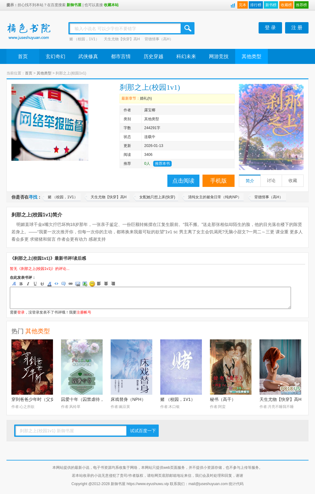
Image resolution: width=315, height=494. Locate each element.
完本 (242, 5)
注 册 (296, 27)
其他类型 (251, 56)
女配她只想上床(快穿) (157, 197)
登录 (21, 312)
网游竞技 (219, 56)
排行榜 (255, 5)
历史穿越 (153, 56)
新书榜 (270, 5)
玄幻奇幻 (55, 56)
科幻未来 (186, 56)
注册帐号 (83, 312)
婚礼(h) (146, 98)
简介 (250, 181)
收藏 (292, 180)
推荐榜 (301, 5)
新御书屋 (74, 5)
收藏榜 (286, 5)
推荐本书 (162, 163)
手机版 (218, 181)
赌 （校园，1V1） (84, 39)
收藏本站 (111, 5)
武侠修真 (88, 56)
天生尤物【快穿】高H (122, 39)
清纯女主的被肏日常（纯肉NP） (214, 197)
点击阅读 (183, 181)
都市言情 (121, 56)
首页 (23, 56)
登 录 (270, 27)
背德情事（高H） (159, 39)
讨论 (271, 180)
